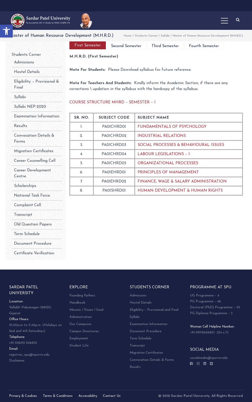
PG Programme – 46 (205, 301)
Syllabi (165, 35)
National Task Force (32, 196)
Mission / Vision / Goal (86, 309)
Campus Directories (84, 331)
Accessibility (88, 396)
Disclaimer (17, 360)
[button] (6, 31)
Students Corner (146, 35)
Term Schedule (27, 234)
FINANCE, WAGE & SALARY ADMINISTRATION (182, 181)
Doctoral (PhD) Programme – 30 (215, 307)
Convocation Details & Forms (152, 360)
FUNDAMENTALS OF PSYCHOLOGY (172, 127)
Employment (78, 338)
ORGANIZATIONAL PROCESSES (168, 163)
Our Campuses (80, 324)
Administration (80, 317)
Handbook (77, 302)
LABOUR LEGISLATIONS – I (164, 154)
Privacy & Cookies (23, 396)
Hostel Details (27, 72)
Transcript (23, 215)
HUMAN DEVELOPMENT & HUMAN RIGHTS (180, 191)
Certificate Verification (34, 253)
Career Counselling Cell (34, 161)
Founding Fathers (82, 295)
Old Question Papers (33, 224)
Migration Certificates (33, 151)
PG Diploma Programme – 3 (211, 313)
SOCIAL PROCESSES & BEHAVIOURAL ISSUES (181, 145)
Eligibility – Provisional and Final (154, 309)
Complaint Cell (27, 205)
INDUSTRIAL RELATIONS (162, 136)
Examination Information (36, 116)
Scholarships (25, 186)
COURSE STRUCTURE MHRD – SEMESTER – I (112, 102)
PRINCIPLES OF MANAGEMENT (168, 172)
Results (20, 126)
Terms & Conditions (58, 396)
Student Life (79, 345)
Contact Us (112, 396)
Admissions (24, 62)
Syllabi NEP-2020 (30, 107)
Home (128, 35)
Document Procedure (32, 244)
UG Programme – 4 (204, 295)
